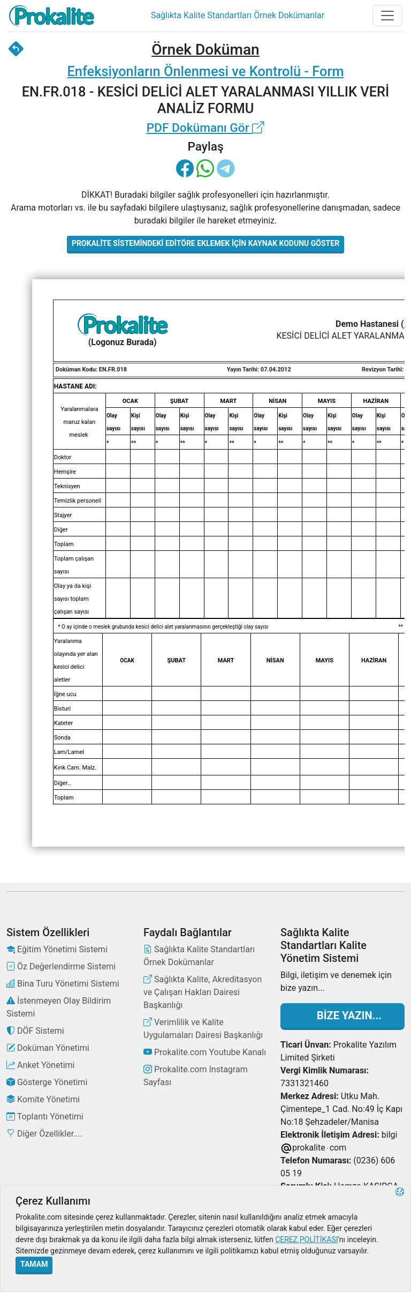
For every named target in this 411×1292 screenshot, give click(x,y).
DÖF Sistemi (35, 1031)
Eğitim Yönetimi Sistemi (57, 949)
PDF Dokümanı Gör (206, 128)
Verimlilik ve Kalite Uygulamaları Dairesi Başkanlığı (203, 1028)
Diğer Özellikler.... (44, 1134)
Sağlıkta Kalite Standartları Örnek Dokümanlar (199, 955)
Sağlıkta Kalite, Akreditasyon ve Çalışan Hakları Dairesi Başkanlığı (202, 992)
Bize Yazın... (342, 1015)
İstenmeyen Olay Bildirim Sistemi (58, 1007)
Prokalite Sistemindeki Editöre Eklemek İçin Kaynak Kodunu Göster (205, 243)
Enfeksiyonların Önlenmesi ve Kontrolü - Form (205, 71)
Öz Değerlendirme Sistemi (61, 966)
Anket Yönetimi (40, 1065)
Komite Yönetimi (43, 1099)
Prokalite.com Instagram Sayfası (195, 1075)
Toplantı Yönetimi (44, 1116)
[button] (399, 1238)
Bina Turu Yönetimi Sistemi (62, 984)
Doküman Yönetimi (47, 1048)
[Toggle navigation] (387, 15)
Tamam (34, 1264)
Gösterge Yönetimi (46, 1082)
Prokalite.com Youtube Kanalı (204, 1052)
